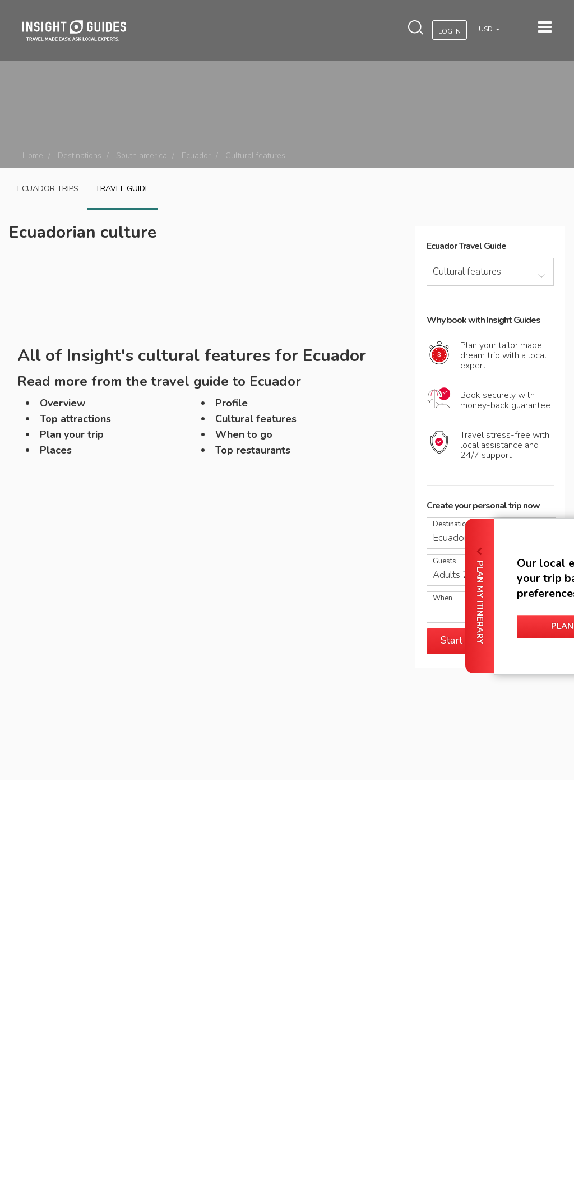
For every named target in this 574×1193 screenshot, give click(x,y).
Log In (449, 31)
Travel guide (122, 188)
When (442, 598)
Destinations (79, 155)
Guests (444, 561)
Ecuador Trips (47, 188)
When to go (243, 434)
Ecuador (196, 155)
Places (56, 450)
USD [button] (486, 29)
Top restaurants (252, 450)
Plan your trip (72, 434)
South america (141, 155)
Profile (231, 403)
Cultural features (256, 419)
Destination (451, 524)
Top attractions (75, 419)
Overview (62, 403)
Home (32, 155)
